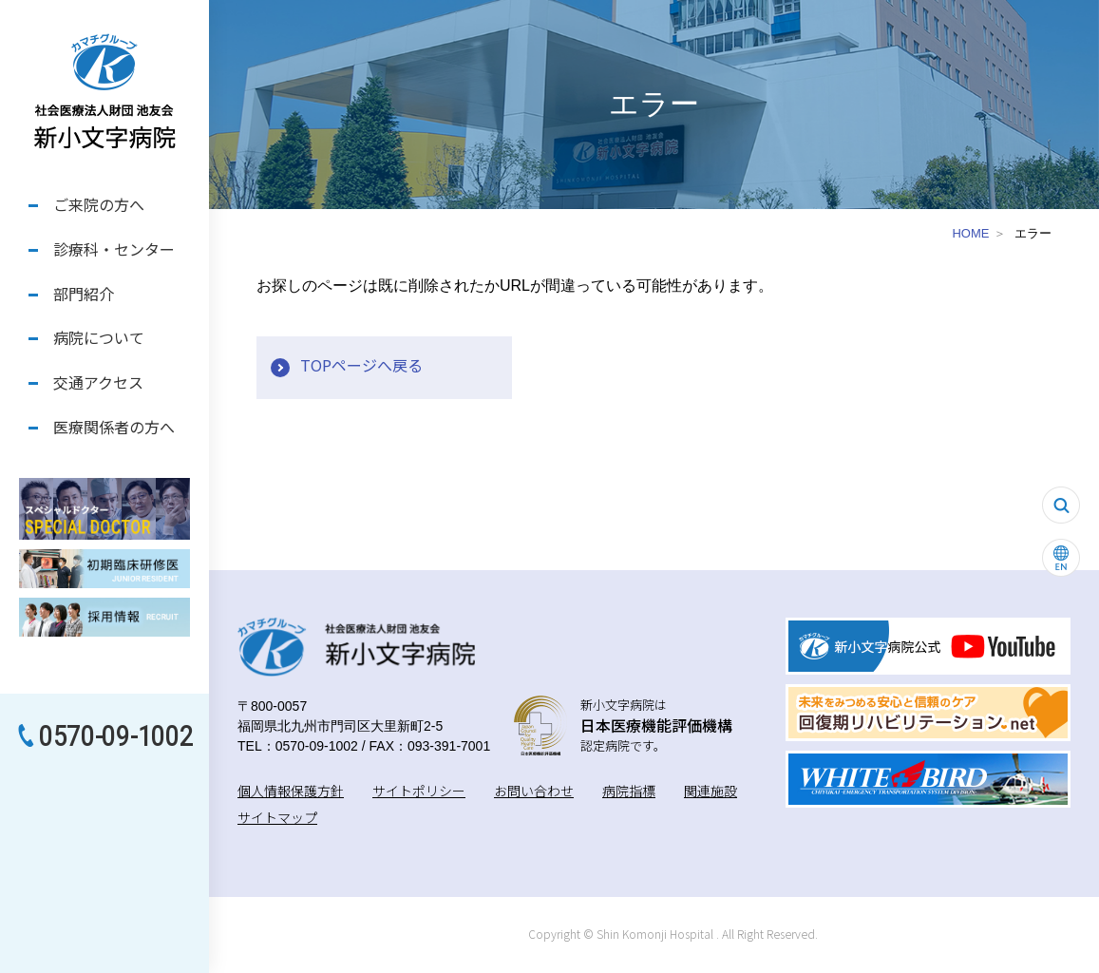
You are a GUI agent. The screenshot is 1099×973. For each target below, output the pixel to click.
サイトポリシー (418, 790)
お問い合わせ (534, 790)
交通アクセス (98, 382)
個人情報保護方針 (290, 790)
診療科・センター (114, 249)
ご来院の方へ (98, 204)
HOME (970, 233)
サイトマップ (277, 817)
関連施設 (710, 790)
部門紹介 (83, 293)
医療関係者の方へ (114, 426)
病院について (98, 337)
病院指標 (628, 790)
